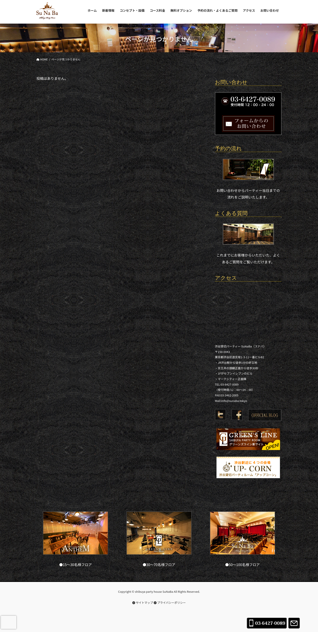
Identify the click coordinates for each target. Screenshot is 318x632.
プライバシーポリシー (170, 602)
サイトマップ (142, 602)
